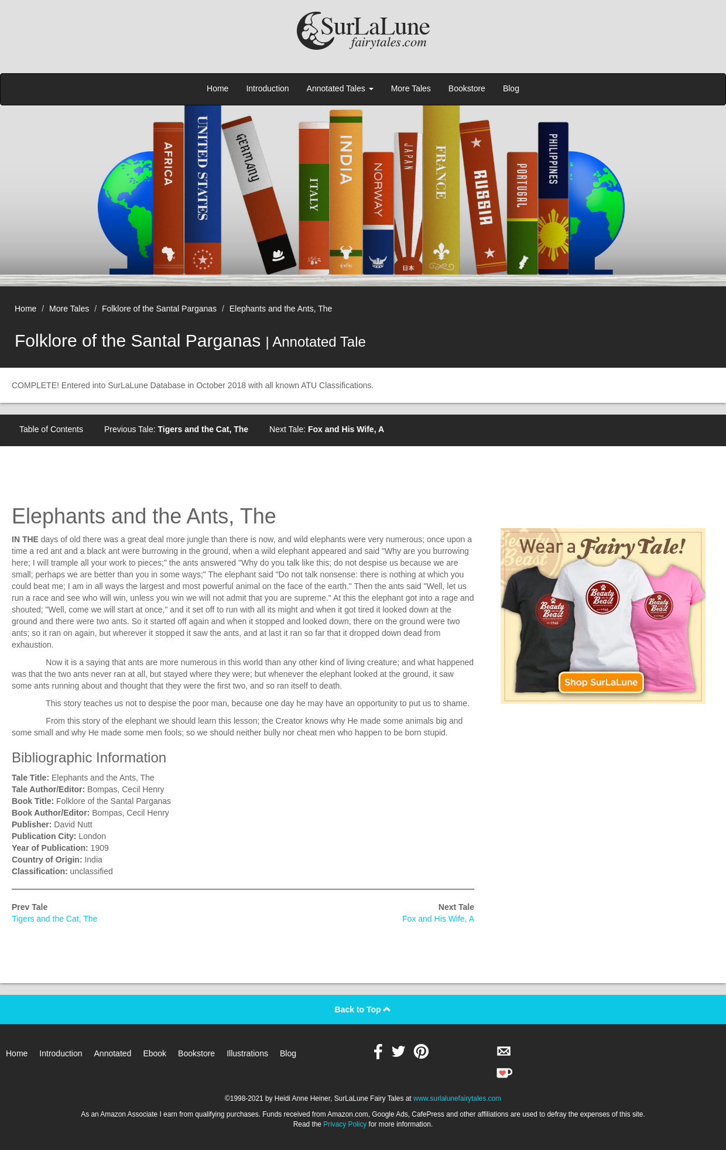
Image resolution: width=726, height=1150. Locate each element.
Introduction (267, 88)
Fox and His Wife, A (438, 918)
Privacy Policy (345, 1124)
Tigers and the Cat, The (54, 918)
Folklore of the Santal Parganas (159, 308)
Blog (511, 88)
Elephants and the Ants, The (281, 308)
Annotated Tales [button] (340, 88)
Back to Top (363, 1009)
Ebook (154, 1053)
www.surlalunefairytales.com (457, 1098)
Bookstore (466, 88)
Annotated (113, 1053)
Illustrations (247, 1053)
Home (217, 88)
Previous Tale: (176, 429)
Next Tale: (326, 429)
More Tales (411, 88)
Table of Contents (51, 429)
